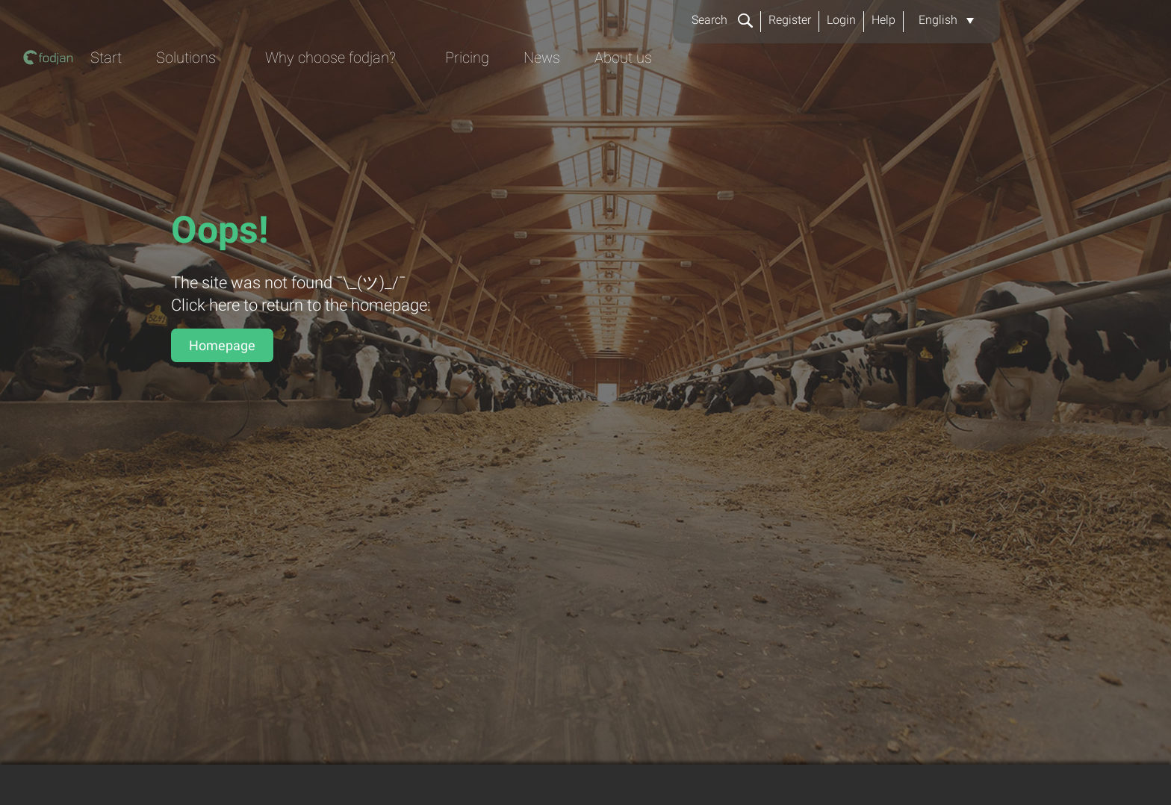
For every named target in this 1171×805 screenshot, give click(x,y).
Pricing (786, 94)
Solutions (492, 94)
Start (409, 94)
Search (722, 20)
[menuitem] (946, 20)
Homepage (222, 345)
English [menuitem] (938, 20)
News (863, 94)
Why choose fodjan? (642, 94)
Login (841, 20)
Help (883, 20)
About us (948, 94)
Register (789, 20)
